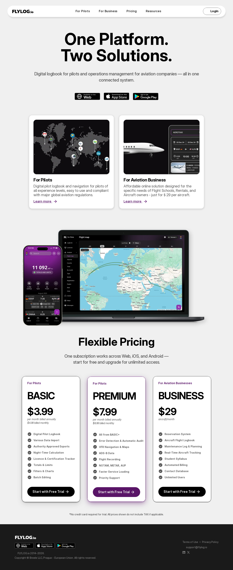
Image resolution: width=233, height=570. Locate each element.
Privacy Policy (210, 541)
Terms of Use (190, 541)
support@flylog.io (196, 547)
